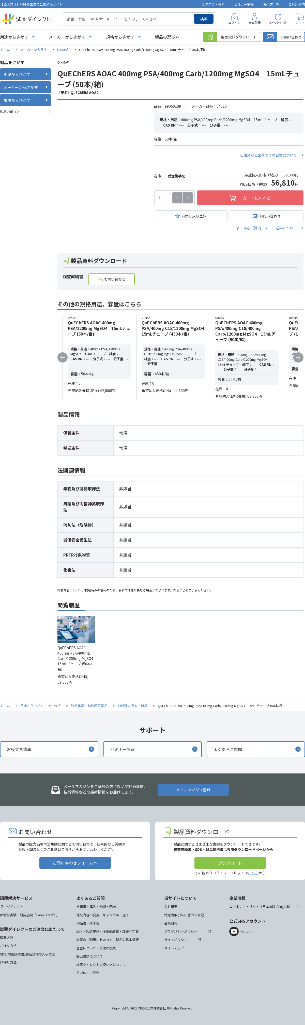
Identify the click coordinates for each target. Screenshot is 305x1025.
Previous (62, 357)
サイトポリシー (175, 939)
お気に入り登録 (193, 215)
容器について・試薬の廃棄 (96, 948)
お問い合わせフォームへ (75, 863)
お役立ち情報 (19, 749)
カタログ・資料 (213, 4)
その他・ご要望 (87, 972)
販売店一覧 (271, 4)
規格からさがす (120, 37)
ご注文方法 (8, 945)
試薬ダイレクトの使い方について (101, 964)
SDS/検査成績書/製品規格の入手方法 (27, 954)
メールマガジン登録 (193, 789)
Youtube (246, 931)
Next (298, 357)
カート (300, 22)
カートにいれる (256, 198)
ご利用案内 (296, 4)
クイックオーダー (278, 22)
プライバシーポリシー (180, 931)
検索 (204, 18)
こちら (253, 872)
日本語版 (269, 906)
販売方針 (6, 937)
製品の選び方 (167, 37)
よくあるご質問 (248, 227)
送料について (286, 227)
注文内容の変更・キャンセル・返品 (102, 914)
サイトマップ (174, 948)
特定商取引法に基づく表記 (184, 914)
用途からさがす (14, 37)
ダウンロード (230, 863)
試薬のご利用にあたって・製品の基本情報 (107, 939)
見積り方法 (8, 962)
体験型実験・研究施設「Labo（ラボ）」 (29, 914)
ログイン (234, 22)
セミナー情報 (244, 4)
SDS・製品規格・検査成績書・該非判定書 (107, 931)
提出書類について (89, 956)
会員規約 (170, 923)
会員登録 (255, 22)
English (283, 906)
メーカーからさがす (67, 37)
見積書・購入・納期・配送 (96, 906)
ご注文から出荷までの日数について (268, 155)
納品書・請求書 (87, 923)
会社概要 (170, 906)
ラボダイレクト (11, 906)
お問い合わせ (270, 215)
